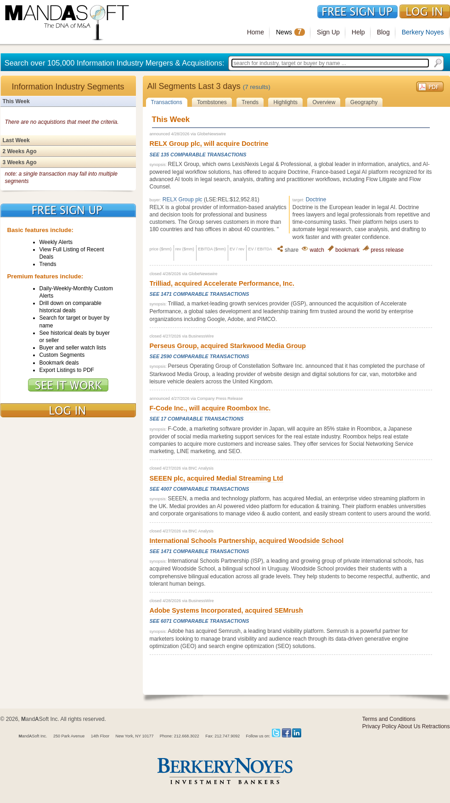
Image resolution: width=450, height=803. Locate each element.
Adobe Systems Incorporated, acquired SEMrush (226, 610)
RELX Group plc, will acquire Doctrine (209, 143)
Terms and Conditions (389, 719)
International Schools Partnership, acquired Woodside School (247, 540)
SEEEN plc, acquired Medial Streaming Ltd (216, 478)
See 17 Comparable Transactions (197, 418)
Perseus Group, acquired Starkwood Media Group (228, 345)
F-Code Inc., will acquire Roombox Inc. (210, 408)
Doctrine (316, 199)
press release (383, 250)
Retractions (436, 726)
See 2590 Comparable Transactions (199, 356)
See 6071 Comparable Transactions (199, 621)
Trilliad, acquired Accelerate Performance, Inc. (222, 283)
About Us (409, 726)
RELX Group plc (183, 199)
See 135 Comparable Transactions (198, 154)
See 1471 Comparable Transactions (199, 294)
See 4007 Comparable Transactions (199, 489)
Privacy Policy (379, 726)
